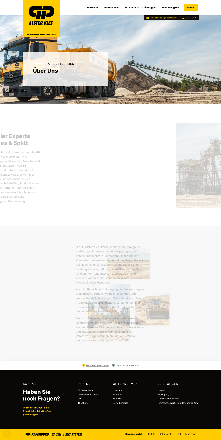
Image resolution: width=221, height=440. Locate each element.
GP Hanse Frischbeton (89, 394)
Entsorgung (163, 394)
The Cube (83, 403)
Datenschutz (165, 434)
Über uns (117, 390)
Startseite (92, 7)
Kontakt (191, 7)
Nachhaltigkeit (170, 7)
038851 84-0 (188, 17)
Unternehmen (111, 7)
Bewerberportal (120, 403)
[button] (7, 433)
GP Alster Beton (85, 390)
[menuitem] (92, 7)
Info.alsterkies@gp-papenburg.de (162, 17)
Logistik (162, 390)
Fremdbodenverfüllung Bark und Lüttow (178, 403)
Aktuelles (117, 398)
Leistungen (149, 7)
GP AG (81, 398)
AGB (178, 434)
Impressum (190, 434)
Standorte (118, 394)
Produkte (130, 7)
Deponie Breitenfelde (168, 398)
